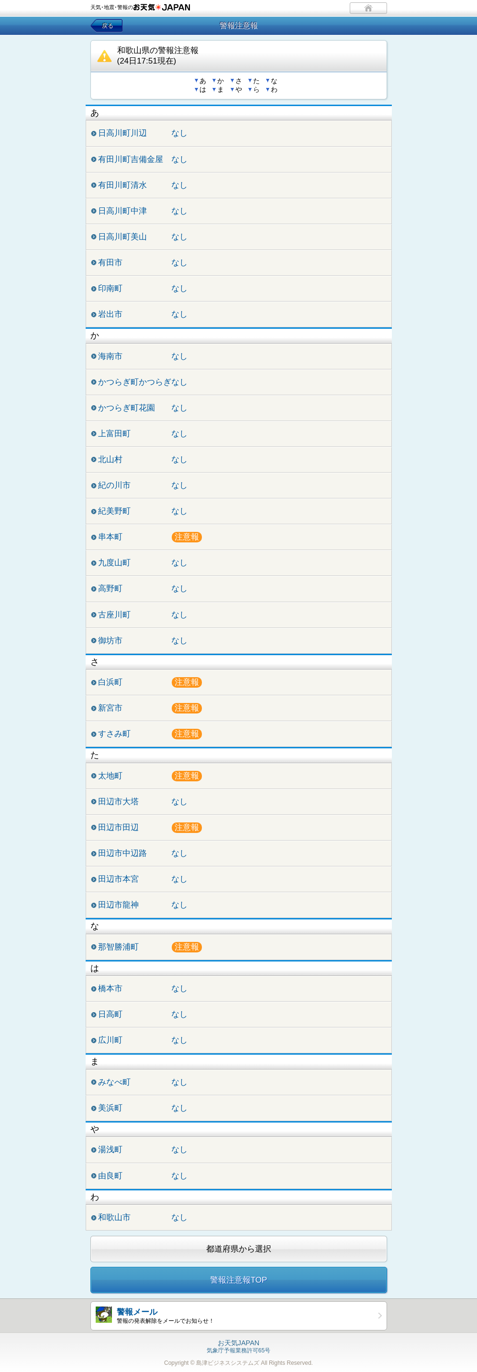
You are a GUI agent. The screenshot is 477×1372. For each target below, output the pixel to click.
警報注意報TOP (238, 1280)
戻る (107, 25)
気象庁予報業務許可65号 (238, 1347)
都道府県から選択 (238, 1248)
